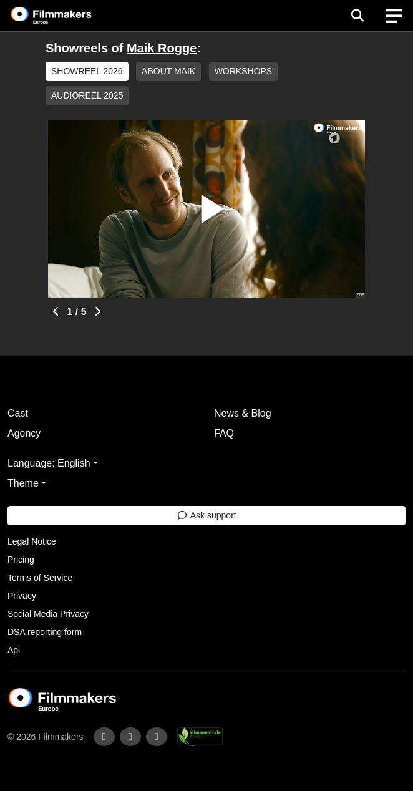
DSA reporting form (44, 632)
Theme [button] (23, 483)
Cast (17, 413)
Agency (24, 433)
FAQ (224, 433)
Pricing (20, 560)
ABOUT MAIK (168, 71)
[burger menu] (394, 16)
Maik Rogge (162, 48)
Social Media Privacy (48, 614)
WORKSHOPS (244, 71)
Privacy (21, 596)
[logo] (66, 15)
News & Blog (242, 413)
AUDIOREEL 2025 (87, 95)
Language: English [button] (48, 463)
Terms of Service (39, 578)
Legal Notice (31, 541)
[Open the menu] (357, 16)
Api (13, 650)
